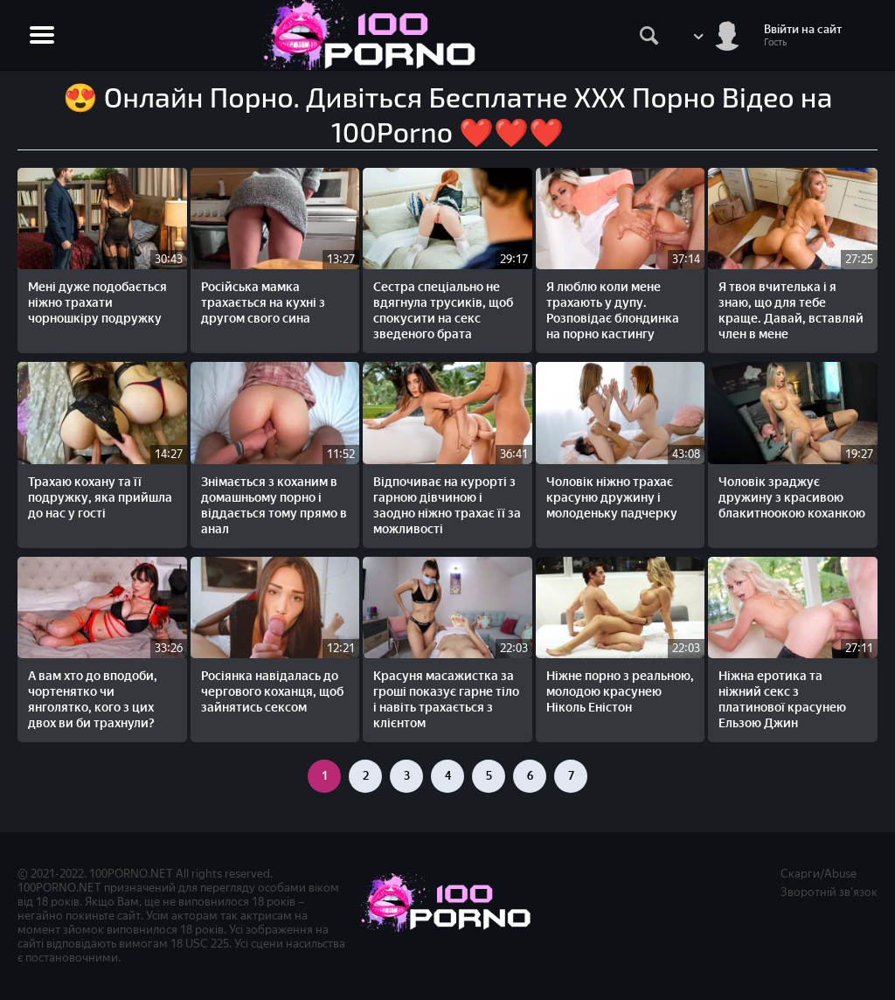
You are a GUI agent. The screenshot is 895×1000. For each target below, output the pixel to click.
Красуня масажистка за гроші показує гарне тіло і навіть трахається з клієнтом (446, 700)
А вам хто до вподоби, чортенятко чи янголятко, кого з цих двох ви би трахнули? (92, 700)
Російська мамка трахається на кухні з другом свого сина (263, 303)
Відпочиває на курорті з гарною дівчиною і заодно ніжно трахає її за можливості (447, 506)
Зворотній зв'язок (829, 892)
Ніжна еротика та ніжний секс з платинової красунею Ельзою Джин (782, 700)
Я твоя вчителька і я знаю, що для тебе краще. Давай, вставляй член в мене (791, 311)
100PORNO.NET (131, 873)
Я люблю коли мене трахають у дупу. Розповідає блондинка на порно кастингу (612, 311)
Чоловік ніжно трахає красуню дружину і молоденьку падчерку (611, 498)
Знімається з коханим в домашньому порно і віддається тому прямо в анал (274, 506)
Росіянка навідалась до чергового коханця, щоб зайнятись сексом (272, 692)
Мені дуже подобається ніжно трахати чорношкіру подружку (97, 303)
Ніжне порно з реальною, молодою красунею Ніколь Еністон (620, 692)
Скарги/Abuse (819, 873)
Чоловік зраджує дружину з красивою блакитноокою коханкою (791, 498)
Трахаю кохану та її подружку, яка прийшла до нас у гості (100, 498)
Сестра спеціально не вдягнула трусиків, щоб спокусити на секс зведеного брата (443, 311)
